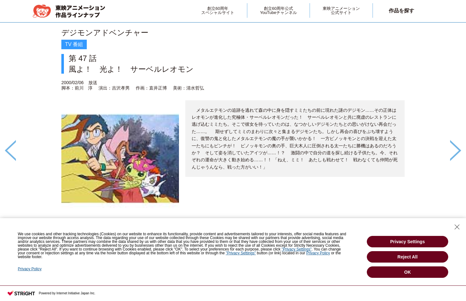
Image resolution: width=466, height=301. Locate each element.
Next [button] (455, 150)
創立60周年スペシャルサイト (217, 10)
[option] (233, 139)
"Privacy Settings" (297, 249)
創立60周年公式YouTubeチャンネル (278, 10)
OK (407, 272)
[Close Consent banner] (457, 227)
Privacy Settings (407, 241)
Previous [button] (10, 150)
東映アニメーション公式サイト (341, 10)
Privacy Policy (318, 253)
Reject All (407, 256)
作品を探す (401, 10)
